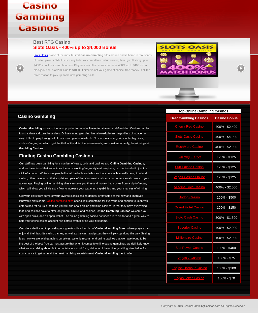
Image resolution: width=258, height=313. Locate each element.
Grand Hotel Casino (189, 207)
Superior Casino (189, 227)
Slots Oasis (41, 55)
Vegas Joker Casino (189, 278)
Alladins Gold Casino (189, 187)
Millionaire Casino (189, 237)
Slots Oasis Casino (189, 136)
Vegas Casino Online (189, 177)
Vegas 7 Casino (189, 258)
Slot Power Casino (189, 248)
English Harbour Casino (189, 268)
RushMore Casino (189, 147)
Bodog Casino (189, 197)
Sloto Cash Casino (189, 217)
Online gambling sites (60, 200)
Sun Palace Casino (189, 167)
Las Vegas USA (189, 157)
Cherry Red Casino (189, 126)
